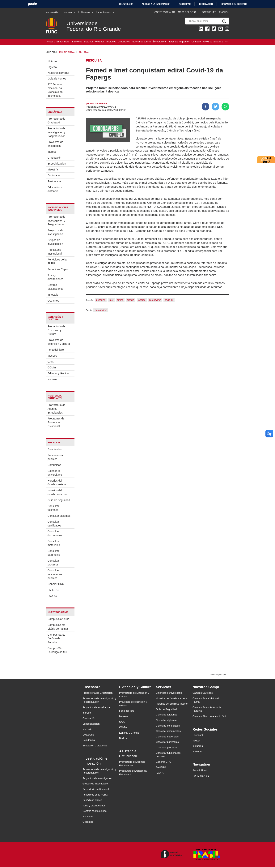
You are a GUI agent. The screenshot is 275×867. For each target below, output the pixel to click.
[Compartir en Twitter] (215, 106)
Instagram (198, 746)
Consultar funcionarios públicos (55, 574)
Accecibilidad (199, 770)
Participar (185, 4)
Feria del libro (56, 349)
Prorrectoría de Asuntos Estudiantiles (56, 408)
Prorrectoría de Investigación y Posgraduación (56, 132)
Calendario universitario (55, 472)
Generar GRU (56, 584)
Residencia (54, 181)
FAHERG (53, 589)
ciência (130, 300)
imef (111, 300)
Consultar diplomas (59, 515)
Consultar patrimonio (54, 552)
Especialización (57, 163)
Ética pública (159, 41)
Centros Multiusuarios (55, 286)
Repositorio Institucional (55, 251)
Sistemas (88, 41)
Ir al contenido (53, 12)
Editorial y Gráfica (58, 373)
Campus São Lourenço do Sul (57, 650)
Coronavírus (101, 310)
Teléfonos (111, 41)
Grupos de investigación (55, 241)
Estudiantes (54, 449)
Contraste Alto (164, 12)
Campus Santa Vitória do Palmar (58, 626)
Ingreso (52, 67)
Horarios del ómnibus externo (57, 482)
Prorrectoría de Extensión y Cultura (56, 330)
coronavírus (155, 300)
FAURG (52, 595)
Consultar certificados (54, 523)
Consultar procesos (53, 562)
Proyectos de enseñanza (55, 143)
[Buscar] (223, 21)
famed (120, 300)
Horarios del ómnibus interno (57, 492)
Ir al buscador (85, 12)
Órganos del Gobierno (234, 4)
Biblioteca (77, 41)
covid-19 (169, 300)
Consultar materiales (54, 543)
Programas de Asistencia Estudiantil (56, 422)
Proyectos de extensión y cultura (59, 341)
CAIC (51, 361)
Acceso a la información (156, 4)
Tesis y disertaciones (55, 277)
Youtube (196, 751)
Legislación (206, 4)
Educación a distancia (55, 189)
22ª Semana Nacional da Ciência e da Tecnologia (55, 90)
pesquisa (100, 300)
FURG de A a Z (200, 775)
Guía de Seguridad (59, 500)
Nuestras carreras (58, 72)
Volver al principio (218, 674)
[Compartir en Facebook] (205, 106)
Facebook (197, 735)
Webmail (99, 41)
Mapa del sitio (187, 12)
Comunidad (54, 464)
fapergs (142, 300)
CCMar (52, 367)
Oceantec (53, 300)
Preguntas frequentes (179, 41)
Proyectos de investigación (55, 232)
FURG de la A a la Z (213, 41)
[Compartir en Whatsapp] (225, 106)
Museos (52, 355)
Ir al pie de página (105, 12)
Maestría (53, 169)
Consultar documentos (55, 533)
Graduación (54, 157)
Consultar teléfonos (53, 507)
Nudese (52, 379)
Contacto (196, 41)
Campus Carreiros (58, 618)
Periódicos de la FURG (57, 261)
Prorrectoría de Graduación (56, 120)
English (224, 12)
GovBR (32, 4)
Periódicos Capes (58, 269)
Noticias (52, 61)
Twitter (196, 740)
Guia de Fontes (57, 78)
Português (209, 12)
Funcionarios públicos (55, 457)
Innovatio (53, 294)
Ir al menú (69, 12)
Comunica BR (125, 4)
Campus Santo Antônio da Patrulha (56, 638)
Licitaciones (124, 41)
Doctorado (54, 175)
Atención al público (141, 41)
